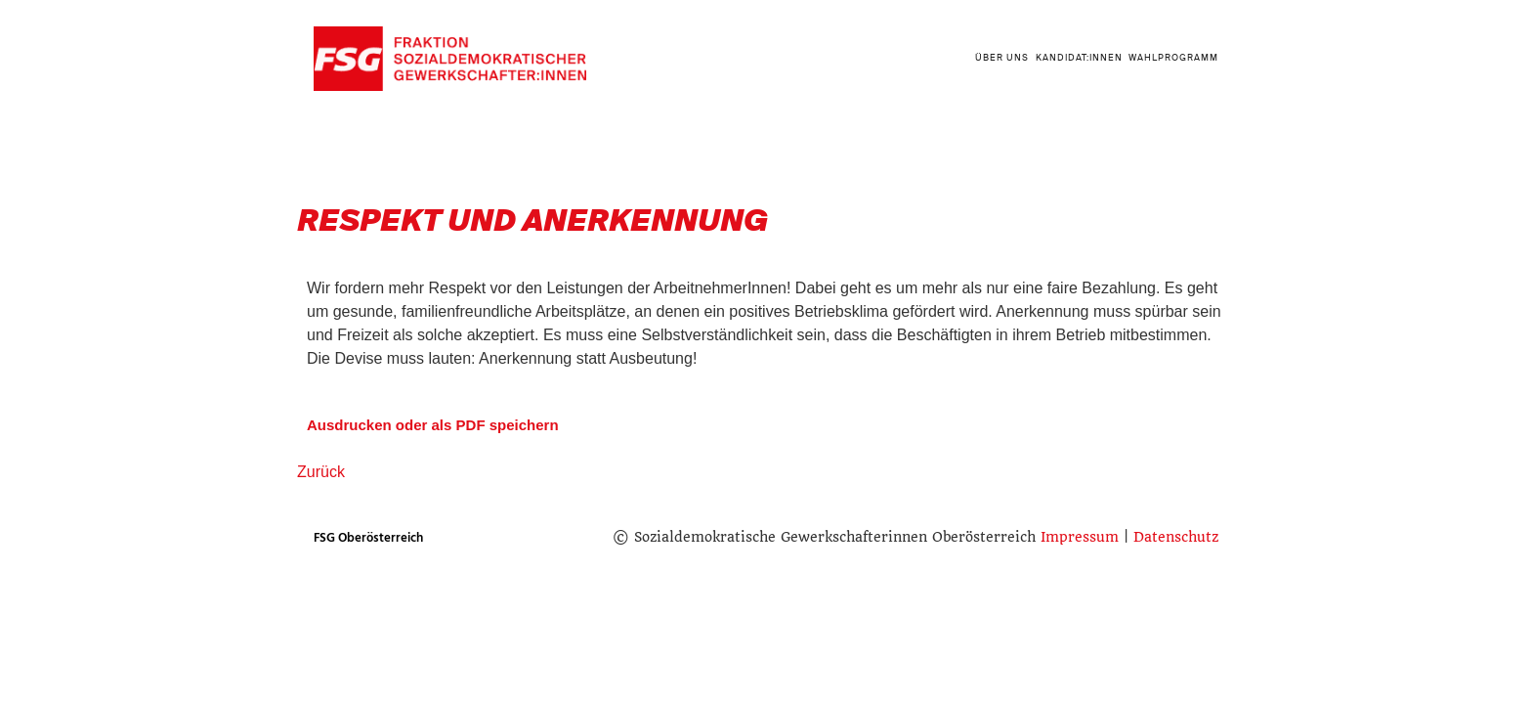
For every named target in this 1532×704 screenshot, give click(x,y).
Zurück (321, 471)
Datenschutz (1175, 537)
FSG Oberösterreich (368, 538)
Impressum (1080, 537)
